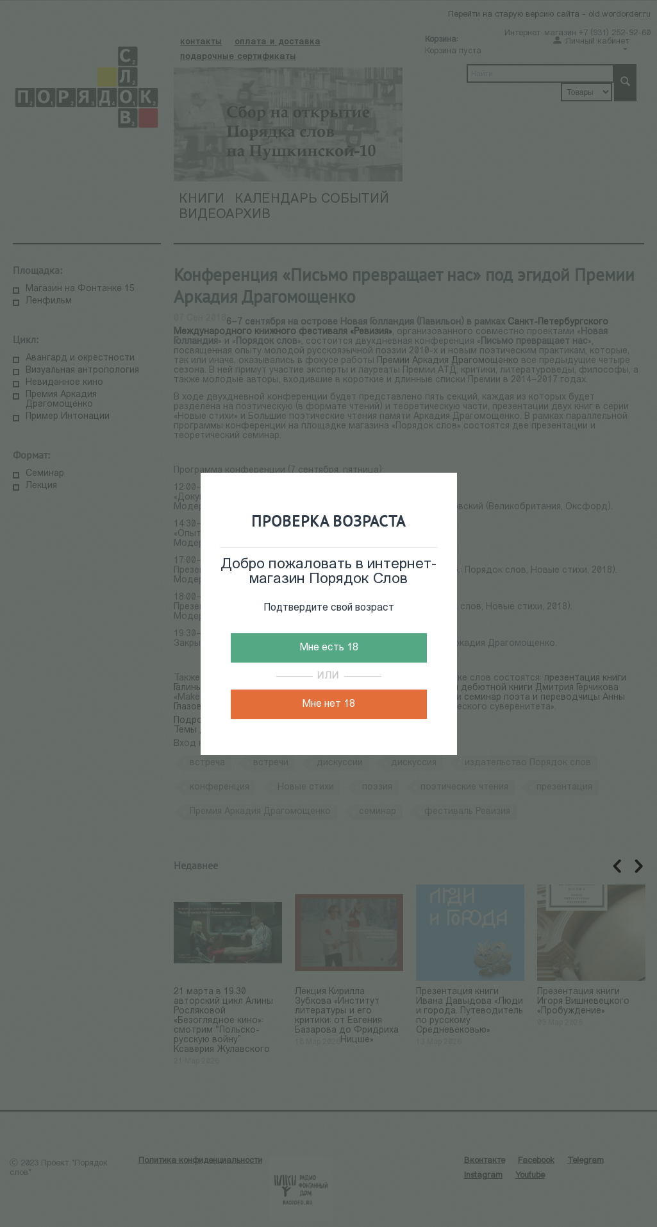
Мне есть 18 (328, 648)
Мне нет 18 (328, 704)
